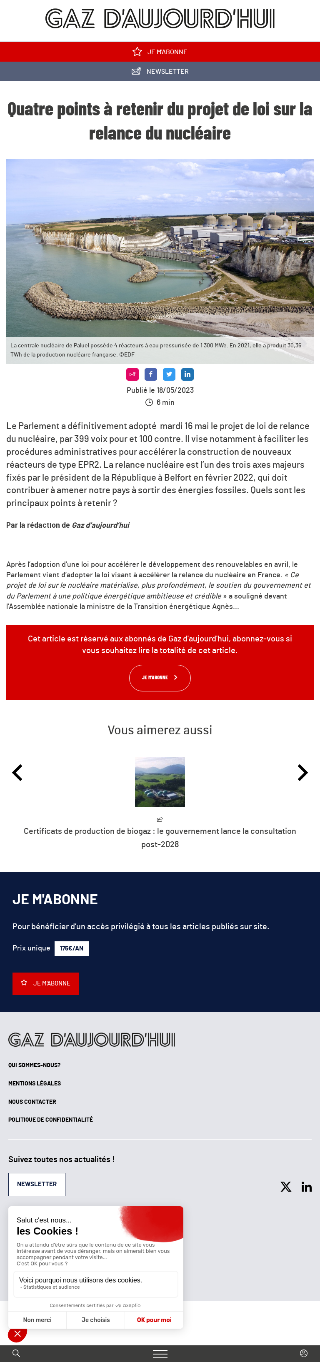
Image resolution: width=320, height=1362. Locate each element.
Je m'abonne (160, 53)
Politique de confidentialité (50, 1120)
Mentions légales (34, 1084)
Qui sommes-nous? (34, 1065)
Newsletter (160, 73)
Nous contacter (32, 1102)
